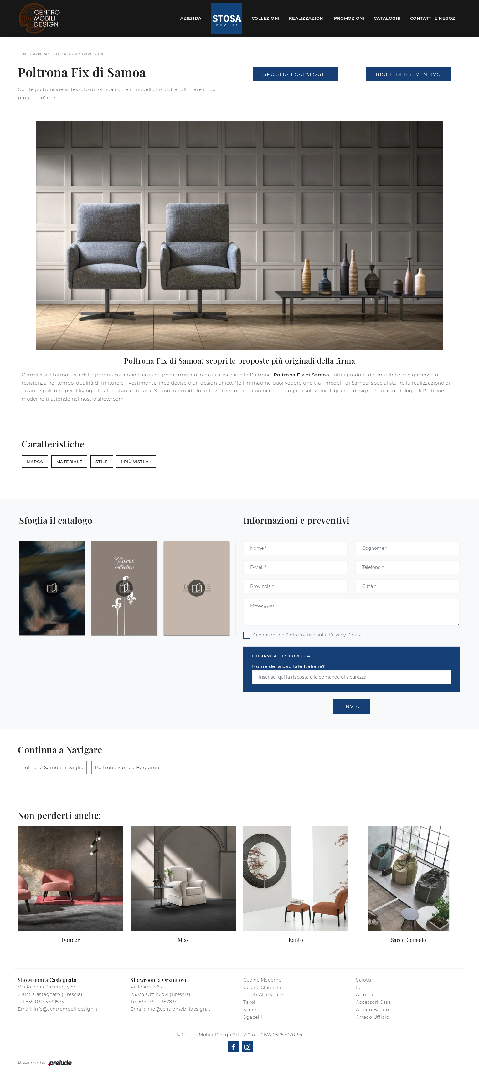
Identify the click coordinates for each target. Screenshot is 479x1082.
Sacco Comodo (408, 940)
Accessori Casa (373, 1002)
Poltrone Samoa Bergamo (127, 767)
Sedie (249, 1010)
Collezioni (266, 18)
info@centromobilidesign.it (66, 1009)
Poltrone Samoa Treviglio (52, 767)
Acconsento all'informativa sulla (307, 635)
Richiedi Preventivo (408, 74)
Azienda (191, 18)
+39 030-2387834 (158, 1001)
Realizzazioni (307, 18)
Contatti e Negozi (433, 18)
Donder (70, 940)
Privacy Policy (345, 635)
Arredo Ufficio (372, 1017)
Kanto (296, 940)
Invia (351, 706)
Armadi (364, 995)
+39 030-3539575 (45, 1001)
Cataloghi (387, 18)
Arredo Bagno (372, 1010)
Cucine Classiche (262, 987)
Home (23, 54)
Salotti (364, 980)
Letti (361, 987)
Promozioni (349, 18)
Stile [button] (101, 461)
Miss (183, 940)
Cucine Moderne (262, 980)
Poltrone (84, 54)
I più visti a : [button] (136, 461)
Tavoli (250, 1002)
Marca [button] (35, 461)
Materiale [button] (69, 461)
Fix (100, 54)
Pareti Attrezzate (263, 995)
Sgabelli (252, 1017)
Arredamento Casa (52, 54)
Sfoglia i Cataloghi (295, 74)
